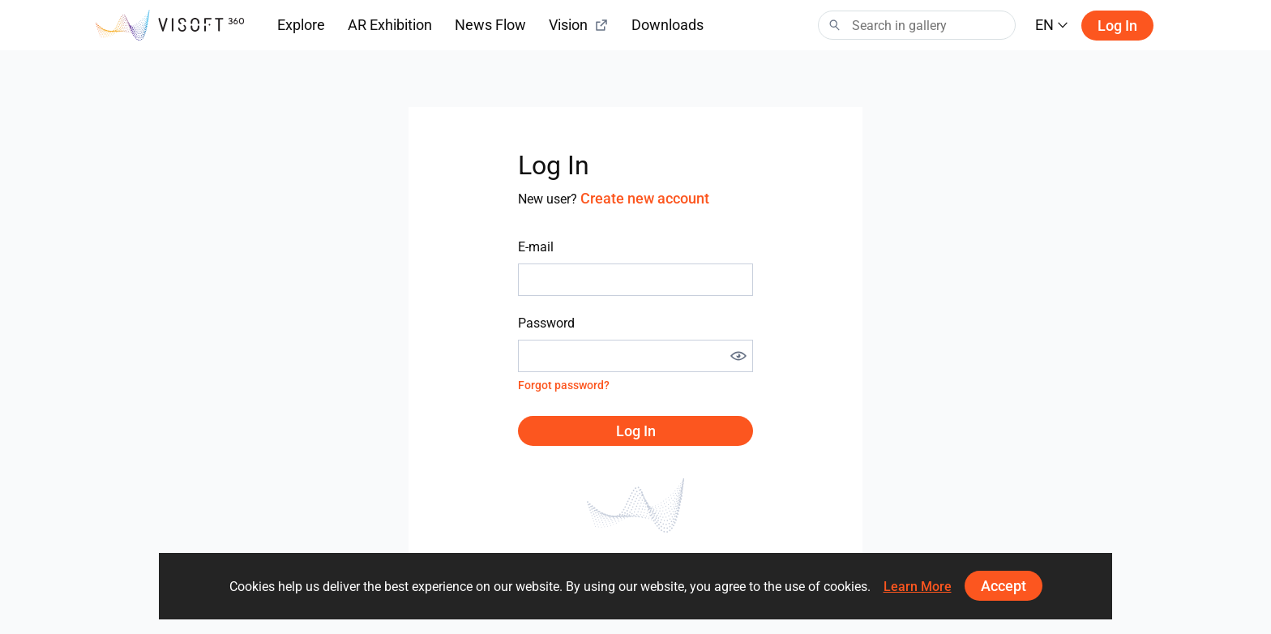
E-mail (536, 247)
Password (546, 323)
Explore (301, 24)
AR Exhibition (390, 24)
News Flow (490, 24)
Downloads (667, 24)
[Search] (917, 25)
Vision (579, 24)
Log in (1117, 25)
